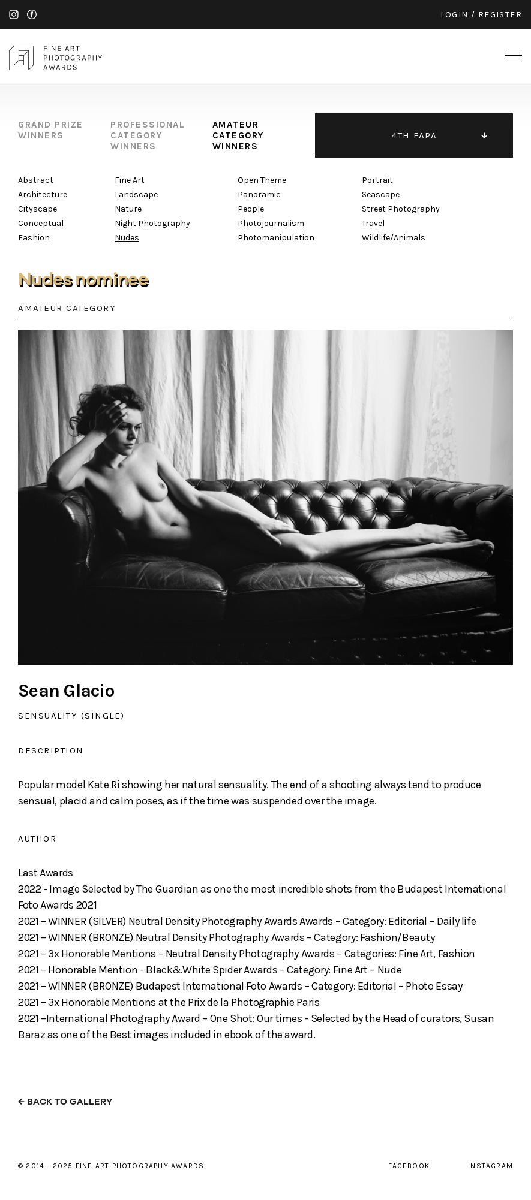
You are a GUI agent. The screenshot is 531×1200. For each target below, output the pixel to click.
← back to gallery (65, 1102)
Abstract (35, 180)
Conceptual (41, 223)
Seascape (381, 194)
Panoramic (259, 194)
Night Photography (152, 223)
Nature (128, 209)
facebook (32, 14)
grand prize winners (50, 130)
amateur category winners (238, 135)
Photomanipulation (276, 238)
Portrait (377, 180)
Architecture (42, 194)
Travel (373, 223)
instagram (14, 14)
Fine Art (130, 180)
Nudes (127, 238)
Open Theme (262, 180)
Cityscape (37, 209)
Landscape (136, 194)
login (454, 15)
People (251, 209)
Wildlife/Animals (393, 238)
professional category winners (147, 135)
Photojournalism (271, 223)
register (500, 15)
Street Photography (401, 209)
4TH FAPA (414, 135)
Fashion (34, 238)
